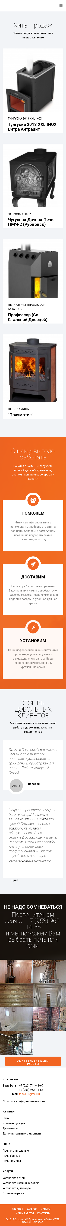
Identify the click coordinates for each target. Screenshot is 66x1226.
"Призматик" (20, 414)
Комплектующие (14, 1123)
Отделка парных (13, 1193)
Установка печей (14, 1178)
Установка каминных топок (21, 1183)
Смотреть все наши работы (33, 1062)
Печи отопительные (16, 1150)
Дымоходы (10, 1128)
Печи (6, 1118)
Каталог (32, 1209)
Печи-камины (12, 1161)
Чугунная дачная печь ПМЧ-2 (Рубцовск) (31, 222)
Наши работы (25, 1213)
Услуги (46, 1209)
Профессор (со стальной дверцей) (28, 317)
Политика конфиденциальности (24, 1101)
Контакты (43, 1213)
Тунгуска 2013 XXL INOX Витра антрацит (32, 127)
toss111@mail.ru (29, 1094)
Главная (17, 1209)
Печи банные (11, 1155)
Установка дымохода (17, 1188)
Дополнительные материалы (22, 1133)
